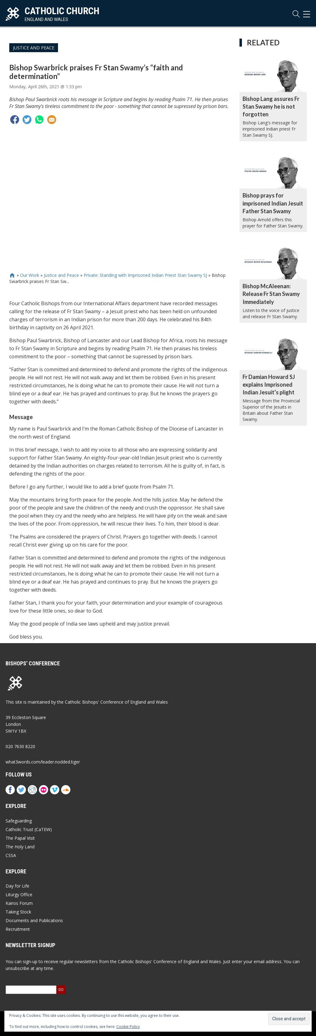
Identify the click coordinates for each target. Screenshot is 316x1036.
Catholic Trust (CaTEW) (29, 829)
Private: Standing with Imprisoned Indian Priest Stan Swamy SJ (145, 275)
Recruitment (18, 929)
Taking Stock (18, 912)
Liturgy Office (19, 894)
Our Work (29, 275)
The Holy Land (20, 847)
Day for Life (17, 886)
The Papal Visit (20, 838)
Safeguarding (19, 821)
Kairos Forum (19, 903)
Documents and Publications (34, 920)
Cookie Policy (128, 1026)
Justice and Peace (33, 48)
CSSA (11, 855)
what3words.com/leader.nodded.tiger (43, 762)
